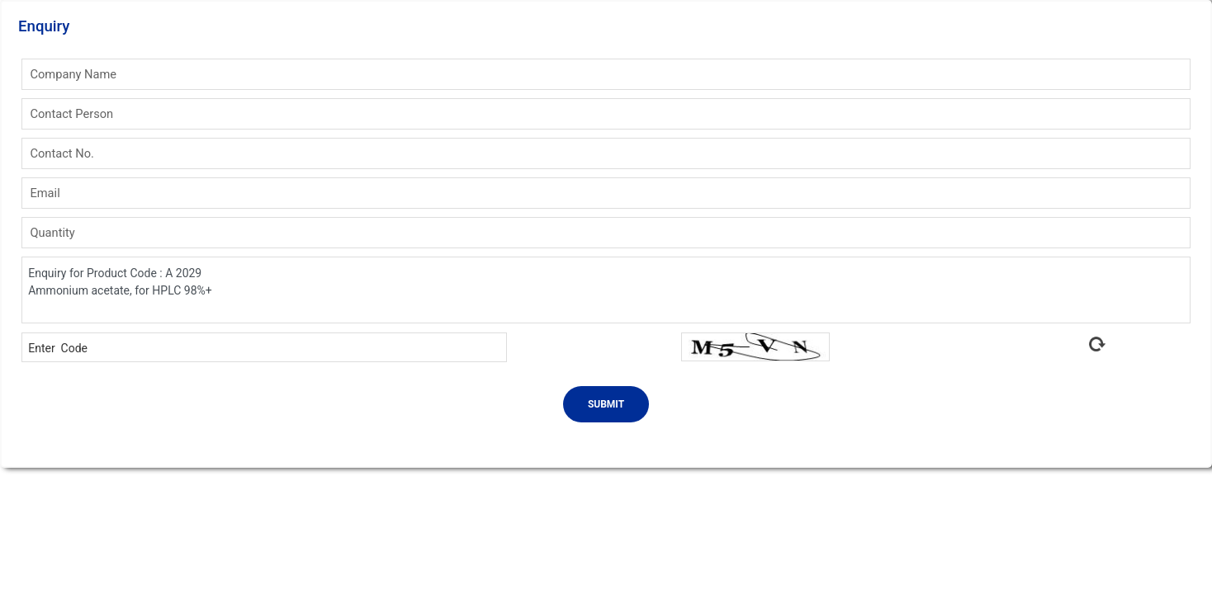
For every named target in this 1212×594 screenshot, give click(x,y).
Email (44, 193)
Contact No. (62, 153)
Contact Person (71, 113)
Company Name (73, 74)
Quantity (52, 232)
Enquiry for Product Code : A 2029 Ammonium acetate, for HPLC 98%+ (605, 290)
